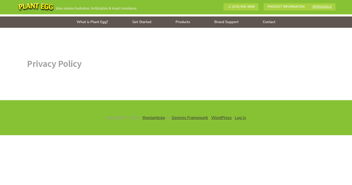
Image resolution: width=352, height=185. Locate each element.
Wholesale (321, 7)
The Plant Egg (36, 7)
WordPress (221, 118)
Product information (285, 7)
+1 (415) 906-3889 (241, 7)
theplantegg (153, 118)
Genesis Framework (190, 118)
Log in (240, 118)
